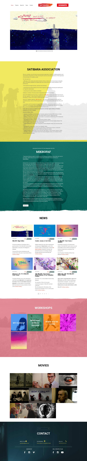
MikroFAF (26, 238)
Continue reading (16, 254)
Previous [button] (11, 30)
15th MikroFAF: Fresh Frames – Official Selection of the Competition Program (44, 275)
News (30, 238)
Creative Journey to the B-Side (43, 241)
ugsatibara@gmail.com (24, 443)
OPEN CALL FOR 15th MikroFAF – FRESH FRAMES (66, 274)
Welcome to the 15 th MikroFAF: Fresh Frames (20, 274)
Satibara (52, 238)
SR (73, 5)
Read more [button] (26, 205)
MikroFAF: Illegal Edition (18, 241)
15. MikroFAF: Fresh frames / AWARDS (65, 241)
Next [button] (76, 30)
